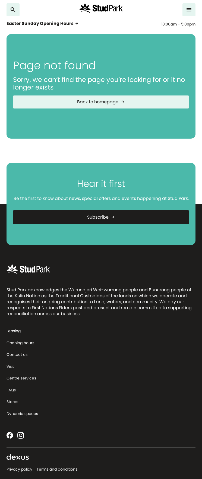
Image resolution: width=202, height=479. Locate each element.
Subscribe (101, 217)
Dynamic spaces (22, 413)
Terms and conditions (57, 469)
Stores (12, 401)
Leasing (14, 331)
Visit (10, 366)
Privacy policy (19, 469)
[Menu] (188, 9)
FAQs (11, 390)
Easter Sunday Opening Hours (43, 24)
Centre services (21, 378)
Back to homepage (101, 102)
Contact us (17, 354)
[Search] (13, 9)
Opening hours (20, 343)
